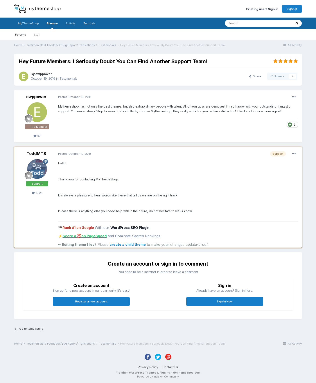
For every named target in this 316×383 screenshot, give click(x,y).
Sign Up (292, 9)
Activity (70, 23)
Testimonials (68, 78)
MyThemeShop (28, 23)
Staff (37, 34)
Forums (20, 34)
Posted (75, 97)
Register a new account (91, 301)
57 (37, 135)
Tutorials (89, 23)
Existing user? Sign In (262, 9)
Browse (52, 25)
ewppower (43, 74)
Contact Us (170, 367)
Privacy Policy (148, 367)
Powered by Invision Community (158, 376)
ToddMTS (36, 153)
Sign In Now (225, 301)
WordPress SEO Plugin (129, 227)
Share (255, 76)
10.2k (37, 192)
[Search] (247, 23)
